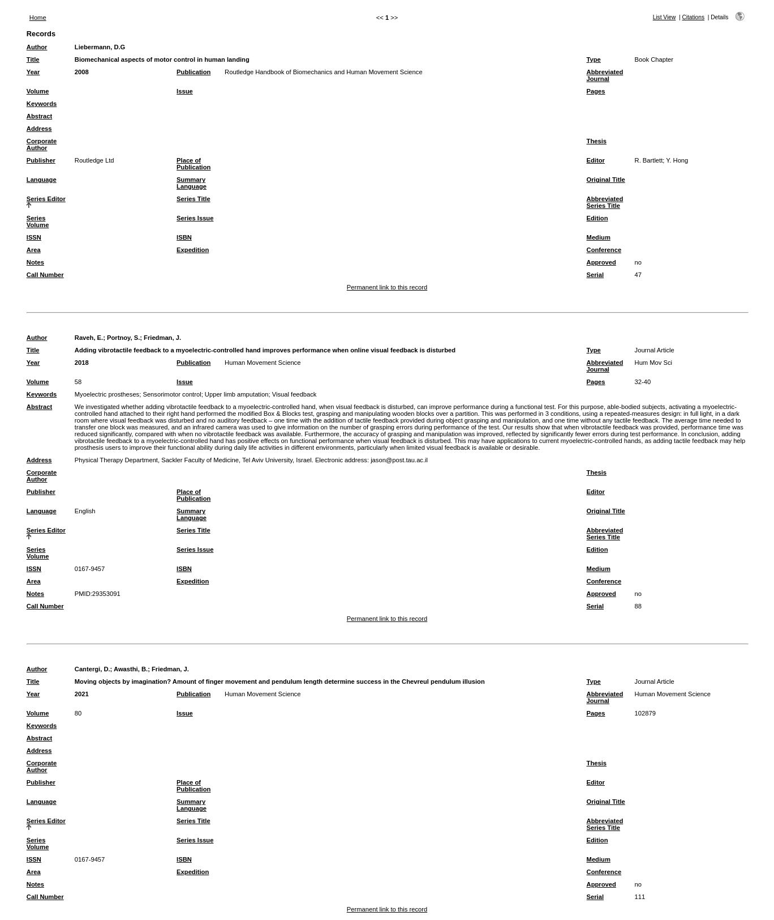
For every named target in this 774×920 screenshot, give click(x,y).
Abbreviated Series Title (605, 202)
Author (37, 47)
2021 (82, 694)
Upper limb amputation (237, 394)
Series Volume (38, 221)
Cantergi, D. (92, 669)
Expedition (193, 249)
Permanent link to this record (387, 287)
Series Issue (195, 218)
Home (37, 17)
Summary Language (192, 183)
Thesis (597, 141)
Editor (596, 160)
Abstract (39, 116)
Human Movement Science (262, 362)
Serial (595, 274)
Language (42, 179)
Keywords (42, 103)
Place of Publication (193, 164)
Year (33, 72)
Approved (601, 262)
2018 (82, 362)
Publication (193, 72)
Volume (38, 91)
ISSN (34, 237)
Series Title (193, 198)
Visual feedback (294, 394)
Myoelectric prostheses (107, 394)
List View (664, 17)
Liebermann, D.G (100, 47)
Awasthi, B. (131, 669)
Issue (185, 91)
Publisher (41, 160)
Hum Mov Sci (654, 362)
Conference (604, 249)
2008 (82, 72)
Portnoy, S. (123, 337)
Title (33, 59)
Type (594, 59)
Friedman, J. (162, 337)
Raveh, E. (89, 337)
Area (34, 249)
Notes (35, 262)
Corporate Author (42, 144)
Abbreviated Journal (605, 75)
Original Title (606, 179)
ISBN (184, 237)
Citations (693, 17)
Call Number (45, 274)
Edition (597, 218)
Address (39, 128)
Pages (596, 91)
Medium (598, 237)
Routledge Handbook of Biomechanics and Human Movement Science (324, 72)
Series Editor (46, 198)
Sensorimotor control (172, 394)
